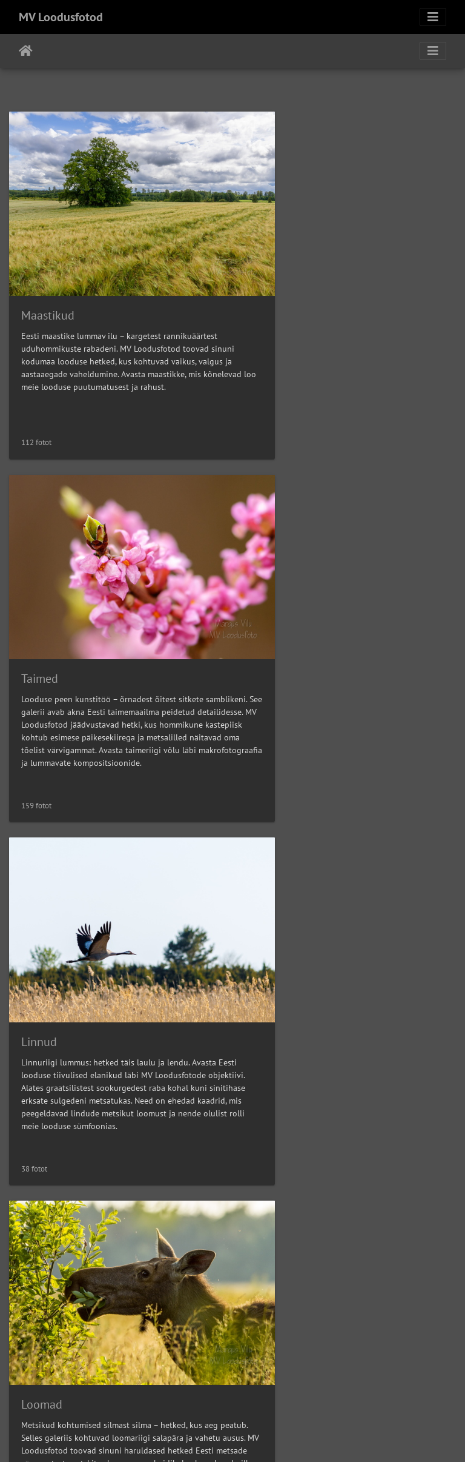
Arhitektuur (283, 934)
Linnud (39, 607)
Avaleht (26, 51)
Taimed (272, 280)
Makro (37, 934)
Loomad (274, 607)
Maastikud (47, 280)
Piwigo (257, 1436)
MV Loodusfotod (61, 17)
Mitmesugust (54, 1261)
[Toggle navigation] (433, 17)
